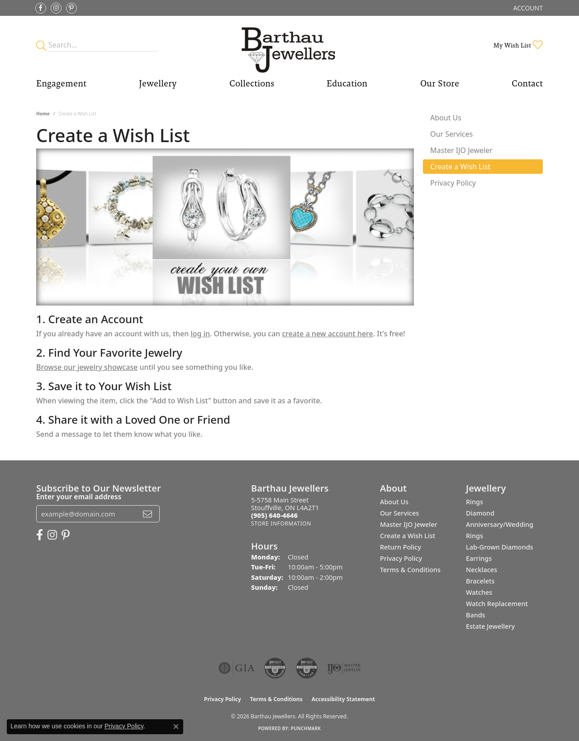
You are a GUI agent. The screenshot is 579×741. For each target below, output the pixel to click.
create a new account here (327, 334)
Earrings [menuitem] (479, 558)
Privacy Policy (401, 558)
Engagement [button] (61, 83)
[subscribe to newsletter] (147, 514)
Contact (527, 83)
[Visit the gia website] (236, 668)
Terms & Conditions (410, 569)
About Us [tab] (445, 118)
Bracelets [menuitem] (480, 581)
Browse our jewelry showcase (87, 367)
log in (200, 334)
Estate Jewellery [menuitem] (490, 626)
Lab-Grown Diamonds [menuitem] (499, 547)
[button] (527, 8)
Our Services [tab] (451, 134)
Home (43, 113)
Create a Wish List (407, 535)
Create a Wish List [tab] (460, 167)
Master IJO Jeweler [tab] (461, 150)
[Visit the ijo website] (344, 668)
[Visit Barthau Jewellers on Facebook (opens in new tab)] (40, 8)
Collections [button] (251, 83)
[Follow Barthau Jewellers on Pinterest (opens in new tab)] (71, 8)
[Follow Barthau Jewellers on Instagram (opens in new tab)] (56, 8)
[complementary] (513, 691)
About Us (394, 501)
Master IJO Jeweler (408, 524)
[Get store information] (281, 523)
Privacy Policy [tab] (453, 183)
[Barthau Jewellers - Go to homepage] (289, 45)
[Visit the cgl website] (306, 668)
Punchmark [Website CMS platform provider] (306, 728)
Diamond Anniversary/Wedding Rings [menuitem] (499, 524)
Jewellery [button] (157, 83)
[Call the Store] (274, 515)
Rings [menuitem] (474, 501)
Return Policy (400, 547)
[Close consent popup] (176, 726)
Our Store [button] (439, 83)
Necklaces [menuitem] (481, 569)
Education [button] (347, 83)
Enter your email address (78, 496)
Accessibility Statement (343, 699)
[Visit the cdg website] (275, 668)
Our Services (399, 513)
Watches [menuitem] (479, 592)
